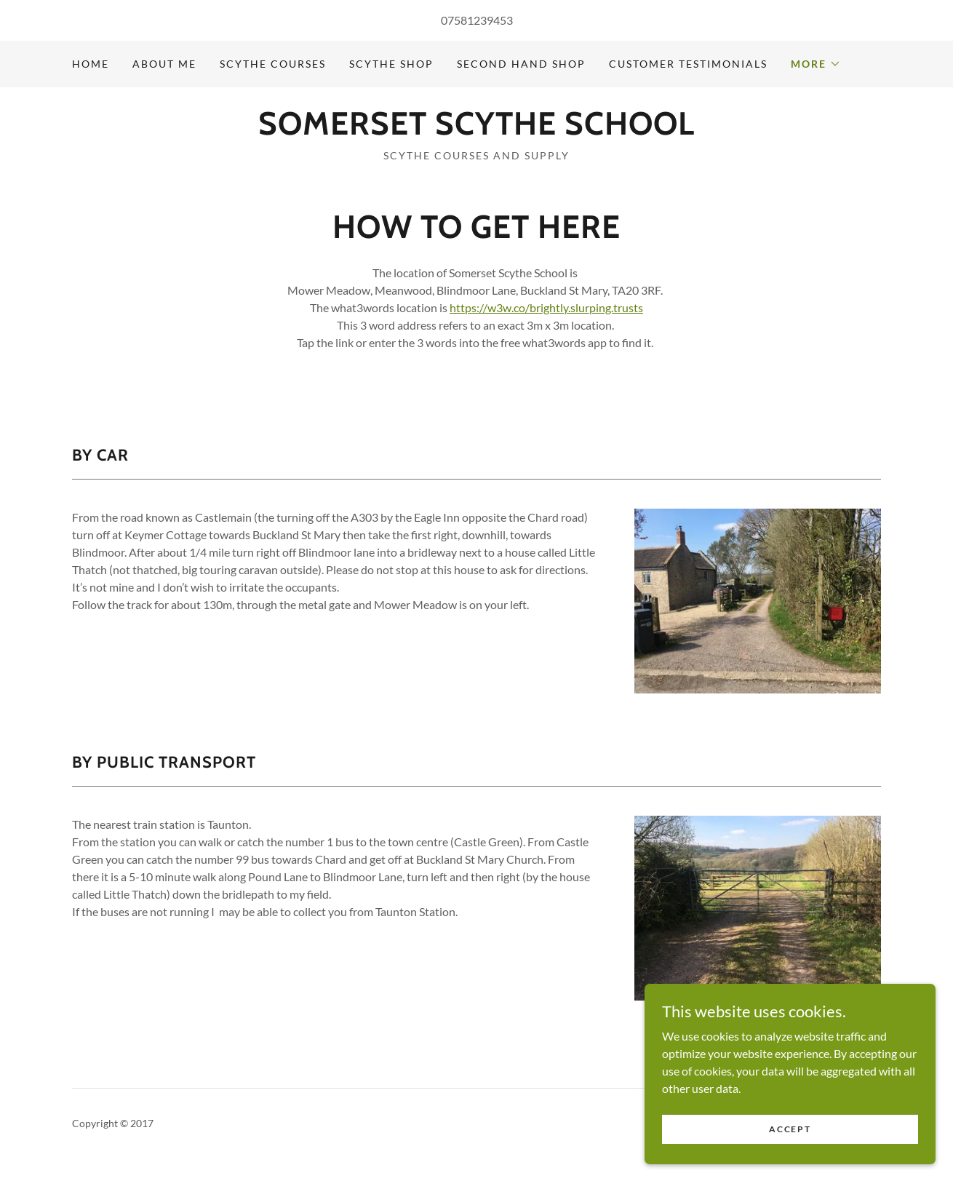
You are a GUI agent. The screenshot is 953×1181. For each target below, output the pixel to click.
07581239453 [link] (477, 20)
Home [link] (90, 63)
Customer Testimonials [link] (688, 63)
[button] (816, 64)
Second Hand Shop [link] (521, 63)
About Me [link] (164, 63)
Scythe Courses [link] (273, 63)
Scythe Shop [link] (391, 63)
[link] (476, 130)
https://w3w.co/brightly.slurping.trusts (546, 307)
